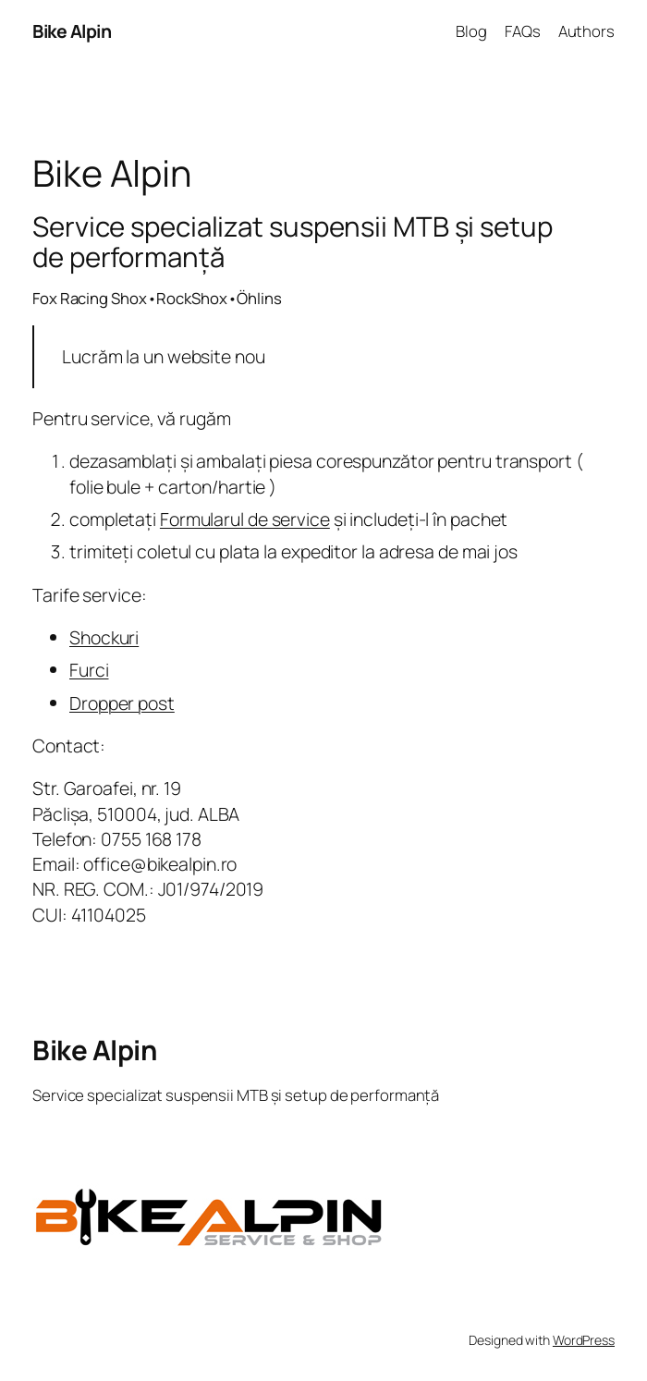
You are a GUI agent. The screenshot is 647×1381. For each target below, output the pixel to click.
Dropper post (122, 702)
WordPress (584, 1340)
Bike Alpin (71, 30)
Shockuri (104, 637)
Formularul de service (245, 519)
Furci (89, 669)
